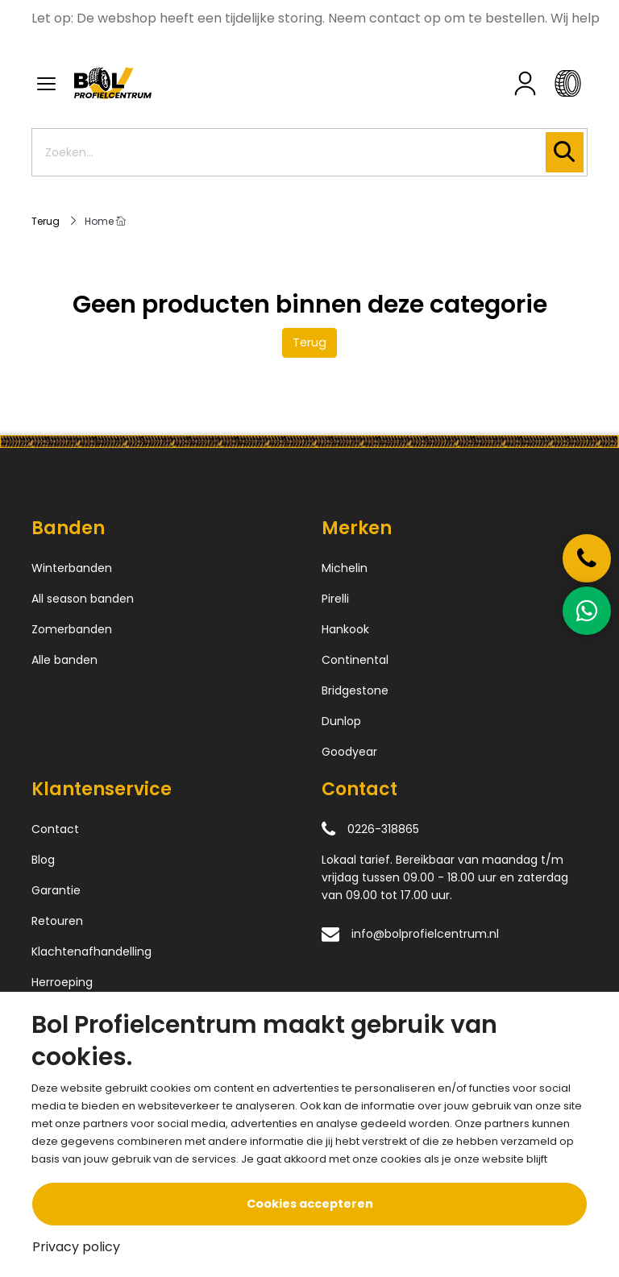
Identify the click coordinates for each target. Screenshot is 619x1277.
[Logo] (202, 83)
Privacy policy (76, 1247)
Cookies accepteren (310, 1204)
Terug (309, 342)
